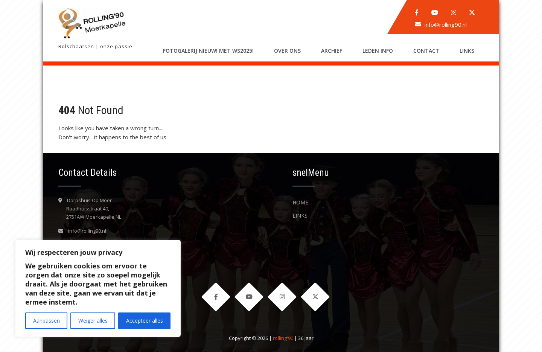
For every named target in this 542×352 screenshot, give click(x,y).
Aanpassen (46, 320)
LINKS (467, 50)
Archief (331, 50)
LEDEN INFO (377, 50)
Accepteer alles (144, 320)
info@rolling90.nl (446, 24)
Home (300, 202)
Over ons (287, 50)
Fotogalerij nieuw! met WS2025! (208, 50)
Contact (426, 50)
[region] (98, 288)
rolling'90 (283, 338)
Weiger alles (93, 320)
